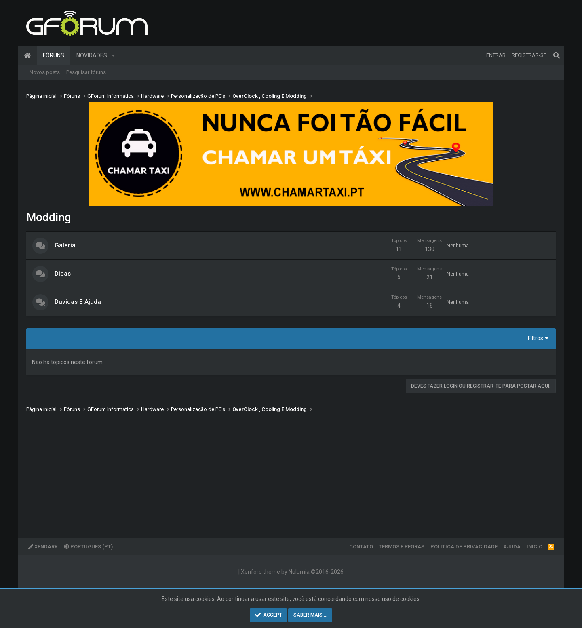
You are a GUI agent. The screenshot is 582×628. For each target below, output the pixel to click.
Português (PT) (88, 547)
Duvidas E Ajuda (78, 302)
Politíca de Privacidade (464, 547)
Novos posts (45, 72)
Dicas (63, 273)
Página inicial (27, 55)
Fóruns (53, 55)
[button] (113, 55)
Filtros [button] (535, 338)
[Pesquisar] (556, 55)
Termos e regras (401, 547)
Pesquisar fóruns (86, 72)
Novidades (91, 55)
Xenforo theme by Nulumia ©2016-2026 (292, 572)
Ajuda (512, 547)
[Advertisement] (268, 469)
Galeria (65, 245)
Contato (361, 547)
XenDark (43, 547)
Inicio (534, 547)
